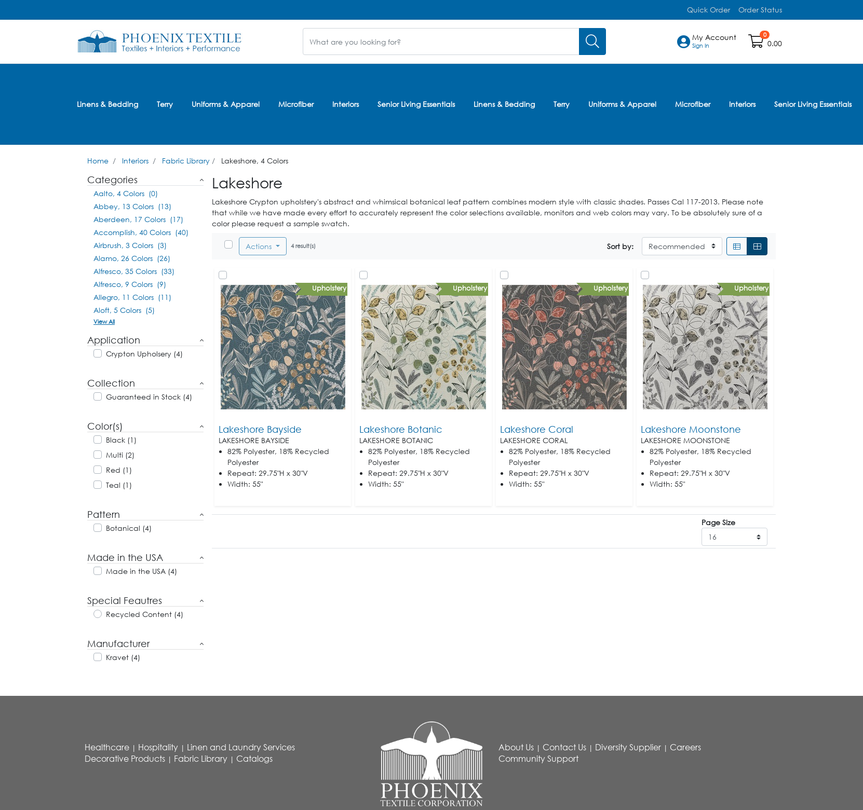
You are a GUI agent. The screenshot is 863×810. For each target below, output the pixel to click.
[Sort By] (682, 245)
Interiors (345, 103)
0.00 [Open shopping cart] (774, 43)
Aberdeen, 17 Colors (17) (138, 217)
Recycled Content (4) (144, 612)
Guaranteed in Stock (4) (149, 395)
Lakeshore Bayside (260, 427)
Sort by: (620, 244)
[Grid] (757, 245)
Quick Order (708, 9)
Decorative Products (125, 757)
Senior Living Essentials (416, 103)
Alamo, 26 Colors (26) (131, 256)
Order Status (760, 9)
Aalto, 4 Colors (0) (125, 191)
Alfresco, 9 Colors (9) (129, 282)
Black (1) (121, 438)
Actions (260, 244)
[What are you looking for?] (441, 41)
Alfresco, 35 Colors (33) (133, 269)
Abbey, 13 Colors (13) (132, 204)
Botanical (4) (129, 526)
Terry (165, 103)
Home (98, 159)
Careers (685, 745)
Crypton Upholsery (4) (144, 352)
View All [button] (104, 320)
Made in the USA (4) (141, 569)
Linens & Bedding (107, 103)
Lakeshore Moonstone (691, 427)
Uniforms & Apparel (226, 103)
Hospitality (158, 745)
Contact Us (564, 745)
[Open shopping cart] (756, 43)
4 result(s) (303, 244)
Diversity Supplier (628, 745)
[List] (736, 245)
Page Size (718, 520)
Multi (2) (120, 453)
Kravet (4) (123, 655)
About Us (516, 745)
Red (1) (119, 468)
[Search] (592, 41)
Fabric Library (186, 159)
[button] (714, 41)
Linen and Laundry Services (241, 745)
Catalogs (254, 757)
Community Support (538, 757)
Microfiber (296, 103)
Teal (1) (119, 483)
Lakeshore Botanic (400, 427)
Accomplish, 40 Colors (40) (140, 230)
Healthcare (107, 745)
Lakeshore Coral (536, 427)
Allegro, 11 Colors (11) (132, 295)
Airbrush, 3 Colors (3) (130, 243)
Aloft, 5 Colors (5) (124, 308)
